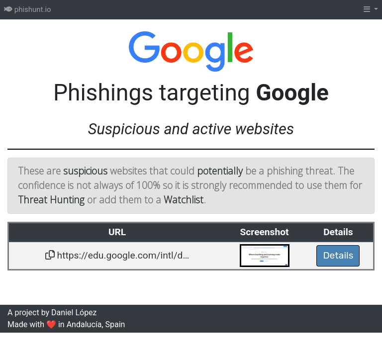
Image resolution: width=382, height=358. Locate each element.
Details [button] (338, 255)
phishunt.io (27, 9)
